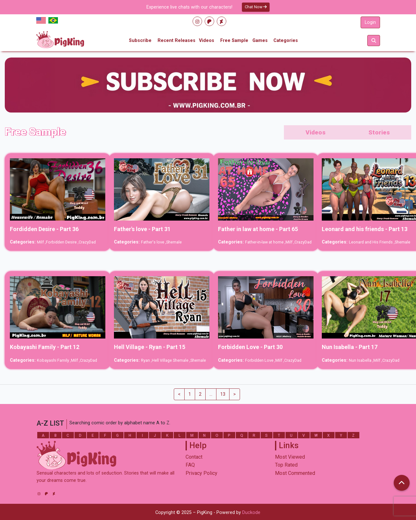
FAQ (190, 465)
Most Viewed (290, 457)
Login (370, 22)
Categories (285, 40)
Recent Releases (176, 40)
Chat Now (256, 6)
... (210, 394)
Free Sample (234, 40)
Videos (206, 40)
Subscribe (140, 40)
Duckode (251, 512)
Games (260, 40)
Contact (194, 457)
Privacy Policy (201, 473)
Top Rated (286, 465)
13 (222, 394)
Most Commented (295, 473)
